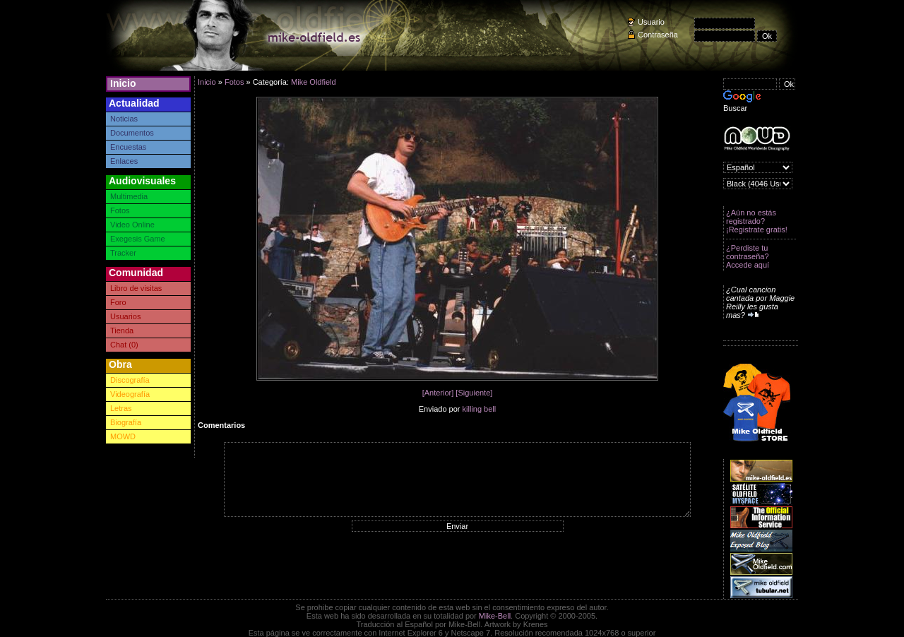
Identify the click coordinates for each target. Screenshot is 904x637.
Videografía (130, 394)
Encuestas (128, 147)
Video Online (132, 224)
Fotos (120, 210)
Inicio (123, 83)
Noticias (124, 118)
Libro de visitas (136, 288)
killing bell (479, 409)
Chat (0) (124, 344)
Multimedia (129, 196)
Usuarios (125, 316)
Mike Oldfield (313, 82)
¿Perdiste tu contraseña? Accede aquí (747, 256)
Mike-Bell (495, 616)
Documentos (132, 133)
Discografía (130, 380)
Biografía (125, 422)
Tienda (121, 330)
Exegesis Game (137, 238)
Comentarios (221, 425)
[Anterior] (438, 392)
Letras (121, 408)
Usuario (651, 22)
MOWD (123, 436)
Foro (118, 302)
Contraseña (658, 34)
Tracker (123, 253)
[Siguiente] (474, 392)
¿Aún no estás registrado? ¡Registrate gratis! (756, 221)
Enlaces (124, 161)
